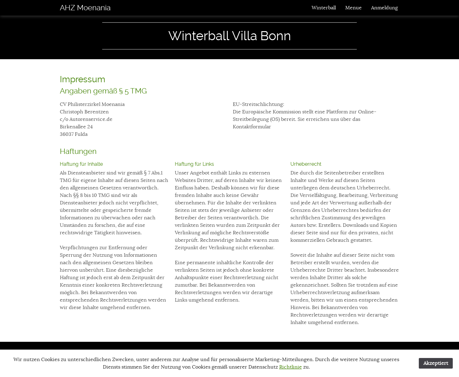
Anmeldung (384, 7)
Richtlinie (290, 367)
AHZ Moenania (85, 7)
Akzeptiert (435, 363)
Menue (353, 7)
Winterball (324, 7)
